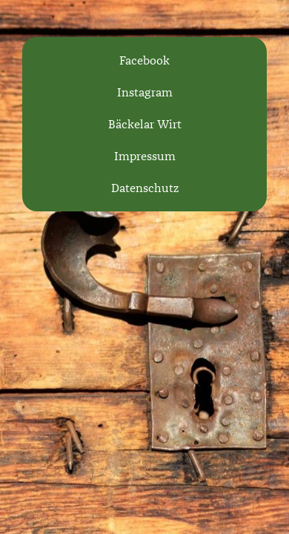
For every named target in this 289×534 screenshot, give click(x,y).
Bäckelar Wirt (145, 124)
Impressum (145, 156)
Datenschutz (145, 188)
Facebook (144, 60)
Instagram (145, 92)
